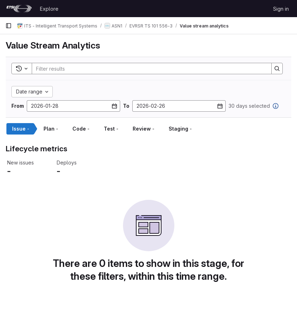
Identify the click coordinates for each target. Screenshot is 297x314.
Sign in (281, 9)
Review (143, 129)
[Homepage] (19, 8)
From (17, 106)
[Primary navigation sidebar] (8, 25)
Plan (50, 129)
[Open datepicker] (114, 106)
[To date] (179, 106)
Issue (20, 129)
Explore (49, 9)
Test (111, 129)
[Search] (148, 68)
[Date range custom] (32, 91)
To (126, 106)
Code (80, 129)
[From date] (73, 106)
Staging (180, 129)
